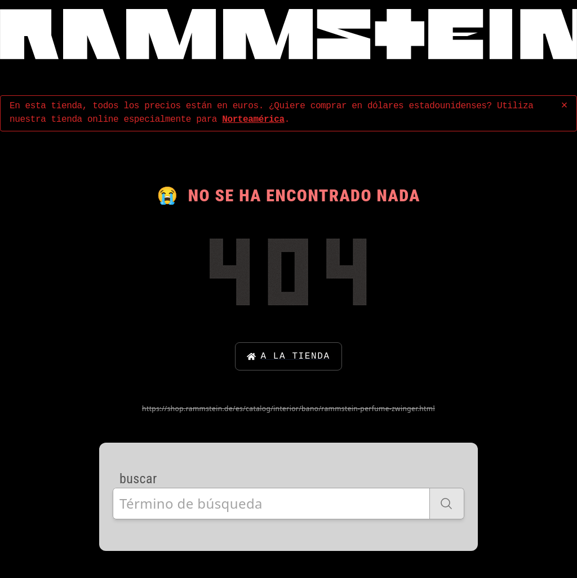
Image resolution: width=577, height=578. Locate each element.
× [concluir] (564, 105)
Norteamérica (253, 119)
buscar (138, 479)
